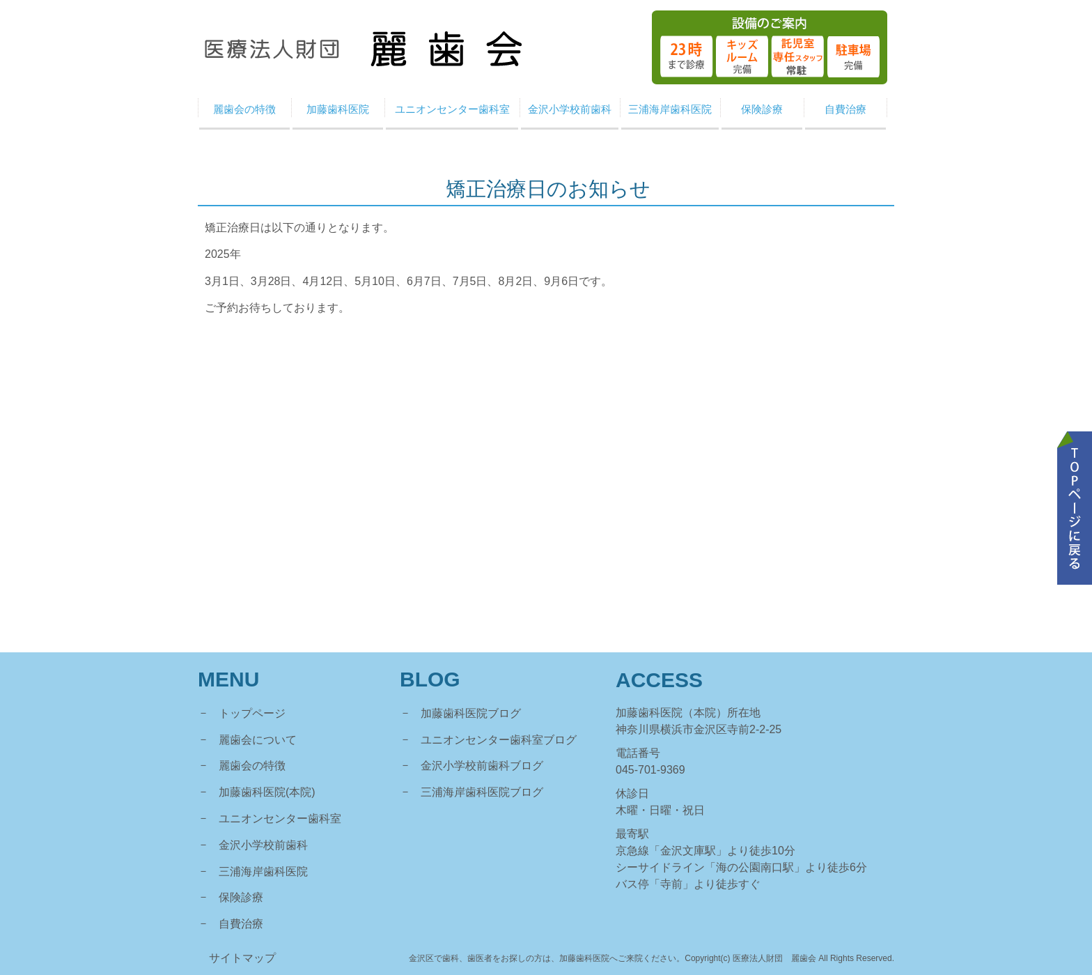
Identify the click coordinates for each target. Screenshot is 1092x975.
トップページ (252, 713)
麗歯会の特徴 (252, 765)
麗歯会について (258, 740)
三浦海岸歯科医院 (263, 871)
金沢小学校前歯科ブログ (482, 765)
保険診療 (241, 897)
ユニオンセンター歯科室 (280, 818)
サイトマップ (242, 958)
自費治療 (241, 924)
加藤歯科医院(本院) (267, 792)
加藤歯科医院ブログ (471, 713)
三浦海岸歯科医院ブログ (482, 792)
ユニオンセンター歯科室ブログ (499, 740)
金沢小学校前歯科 (263, 845)
